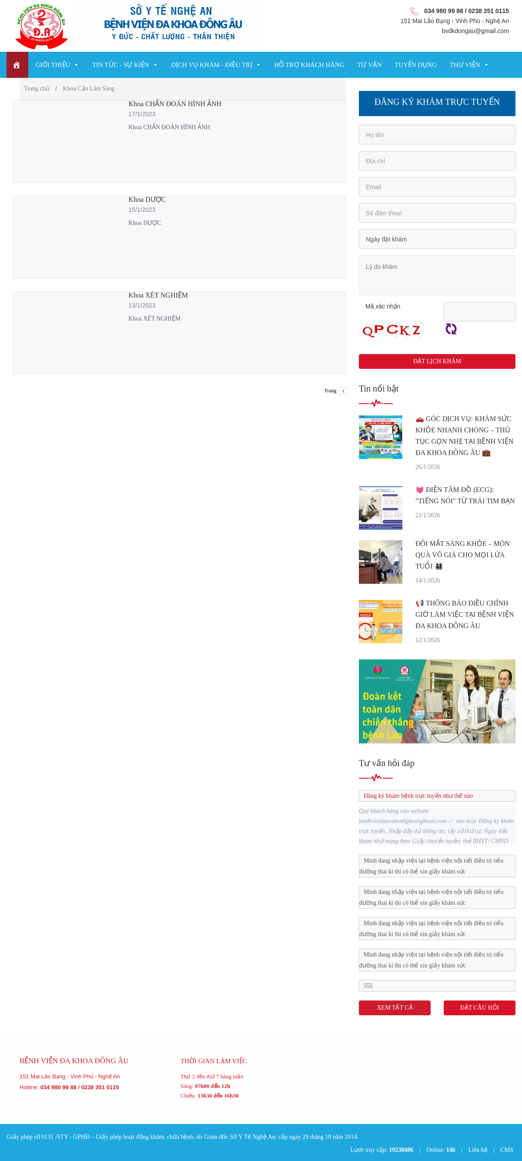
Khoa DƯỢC (147, 199)
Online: (440, 1150)
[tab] (437, 866)
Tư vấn (369, 64)
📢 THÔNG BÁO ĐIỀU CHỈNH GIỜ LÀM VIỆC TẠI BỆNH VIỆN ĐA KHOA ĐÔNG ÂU (464, 614)
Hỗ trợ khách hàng (309, 64)
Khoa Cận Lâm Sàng (89, 88)
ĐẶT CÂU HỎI (479, 1007)
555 (368, 986)
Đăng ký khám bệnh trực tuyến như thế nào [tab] (416, 796)
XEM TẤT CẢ (394, 1007)
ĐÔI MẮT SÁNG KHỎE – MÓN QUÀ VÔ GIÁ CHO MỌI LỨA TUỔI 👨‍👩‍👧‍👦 (462, 555)
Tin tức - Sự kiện (120, 64)
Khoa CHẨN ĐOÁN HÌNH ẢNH (174, 103)
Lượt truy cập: (382, 1150)
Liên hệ (477, 1150)
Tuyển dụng (416, 64)
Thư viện (465, 64)
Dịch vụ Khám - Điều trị (211, 64)
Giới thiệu (52, 64)
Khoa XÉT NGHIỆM (158, 295)
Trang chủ (37, 88)
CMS (506, 1150)
